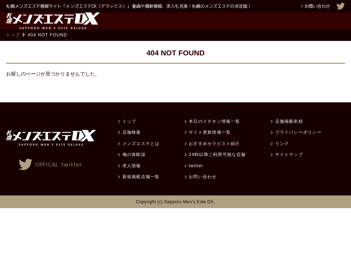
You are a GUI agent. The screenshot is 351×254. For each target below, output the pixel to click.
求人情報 (131, 177)
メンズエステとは (141, 155)
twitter (196, 177)
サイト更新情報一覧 (210, 144)
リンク (282, 155)
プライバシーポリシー (298, 144)
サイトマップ (289, 166)
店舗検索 (131, 144)
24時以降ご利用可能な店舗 (217, 166)
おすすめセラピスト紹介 (214, 155)
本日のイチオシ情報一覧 (214, 133)
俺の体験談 (134, 166)
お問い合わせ (317, 6)
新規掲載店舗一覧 (141, 188)
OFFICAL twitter (58, 176)
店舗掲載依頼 (289, 133)
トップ (13, 46)
